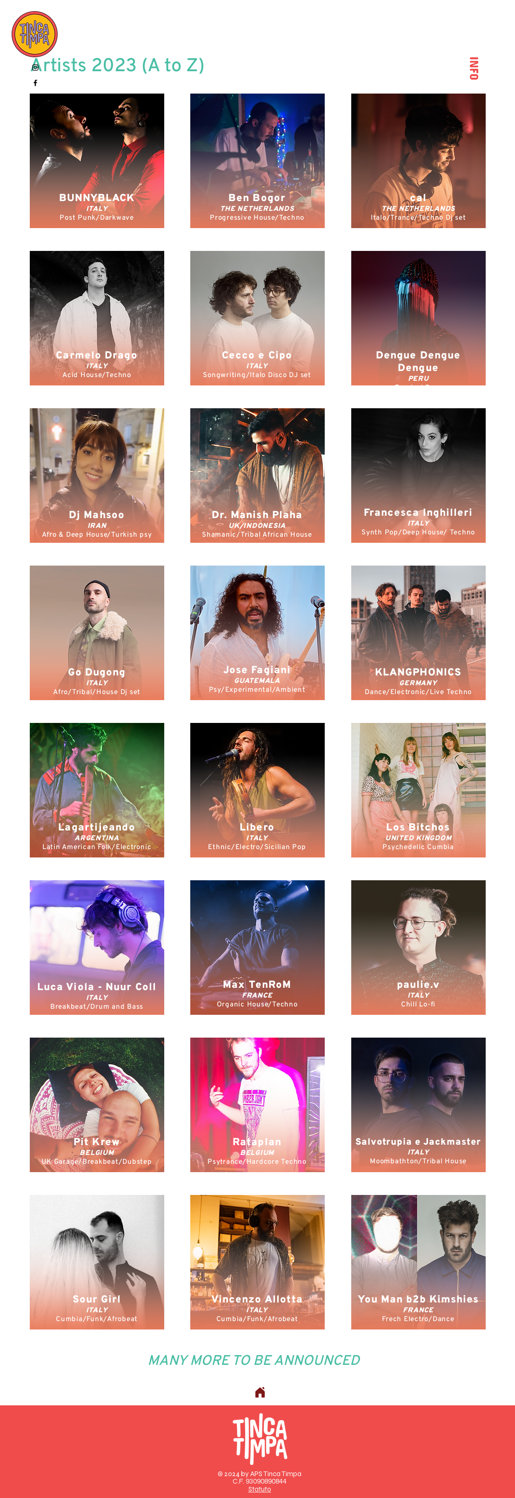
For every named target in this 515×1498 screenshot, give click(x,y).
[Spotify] (35, 98)
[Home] (260, 1392)
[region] (97, 161)
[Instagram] (35, 67)
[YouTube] (35, 113)
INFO (477, 66)
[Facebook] (35, 83)
